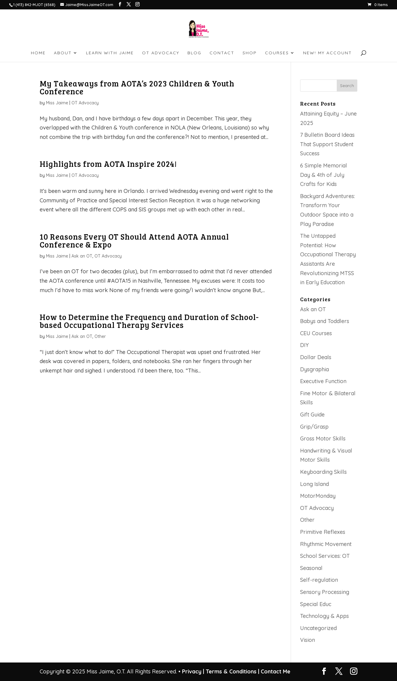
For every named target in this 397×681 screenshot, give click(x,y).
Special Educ (315, 604)
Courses (277, 53)
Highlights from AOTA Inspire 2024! (108, 163)
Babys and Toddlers (324, 321)
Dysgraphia (314, 369)
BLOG (194, 53)
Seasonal (311, 568)
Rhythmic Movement (326, 544)
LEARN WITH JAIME (110, 53)
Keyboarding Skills (323, 471)
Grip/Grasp (314, 426)
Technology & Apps (324, 615)
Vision (307, 639)
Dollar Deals (315, 357)
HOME (38, 53)
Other (100, 336)
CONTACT (222, 53)
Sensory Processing (324, 591)
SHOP (250, 53)
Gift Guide (312, 414)
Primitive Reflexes (322, 531)
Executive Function (323, 381)
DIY (304, 345)
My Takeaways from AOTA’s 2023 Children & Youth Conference (137, 87)
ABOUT (63, 53)
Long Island (314, 483)
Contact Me (274, 671)
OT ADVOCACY (160, 53)
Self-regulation (319, 579)
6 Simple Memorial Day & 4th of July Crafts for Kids (323, 174)
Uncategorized (318, 628)
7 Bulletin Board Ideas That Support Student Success (327, 144)
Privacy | (193, 671)
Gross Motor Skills (323, 438)
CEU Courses (316, 333)
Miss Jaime (57, 103)
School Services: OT (325, 555)
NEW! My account (327, 53)
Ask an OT (81, 256)
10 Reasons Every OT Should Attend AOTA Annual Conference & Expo (134, 240)
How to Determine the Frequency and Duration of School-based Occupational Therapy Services (149, 321)
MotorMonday (318, 495)
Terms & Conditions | (232, 671)
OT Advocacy (85, 103)
